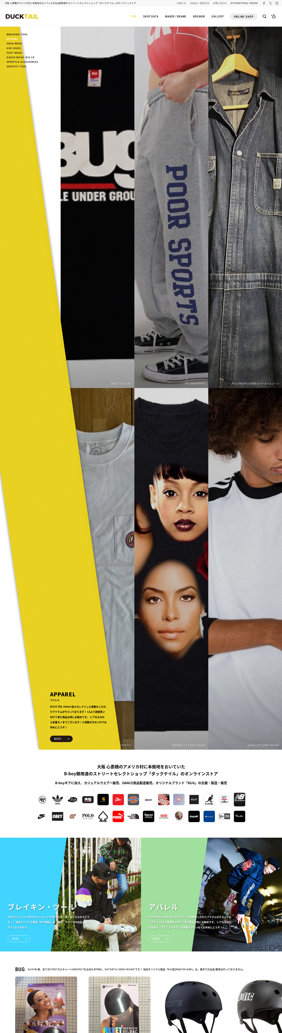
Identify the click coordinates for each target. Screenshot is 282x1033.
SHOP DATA (150, 16)
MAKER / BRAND (175, 16)
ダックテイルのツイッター (270, 3)
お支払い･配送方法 (199, 3)
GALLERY (218, 16)
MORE (58, 738)
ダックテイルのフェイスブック (264, 3)
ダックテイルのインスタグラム (277, 3)
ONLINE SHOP (244, 16)
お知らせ (181, 3)
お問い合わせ (220, 3)
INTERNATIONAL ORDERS (244, 3)
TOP (133, 16)
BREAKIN (199, 16)
